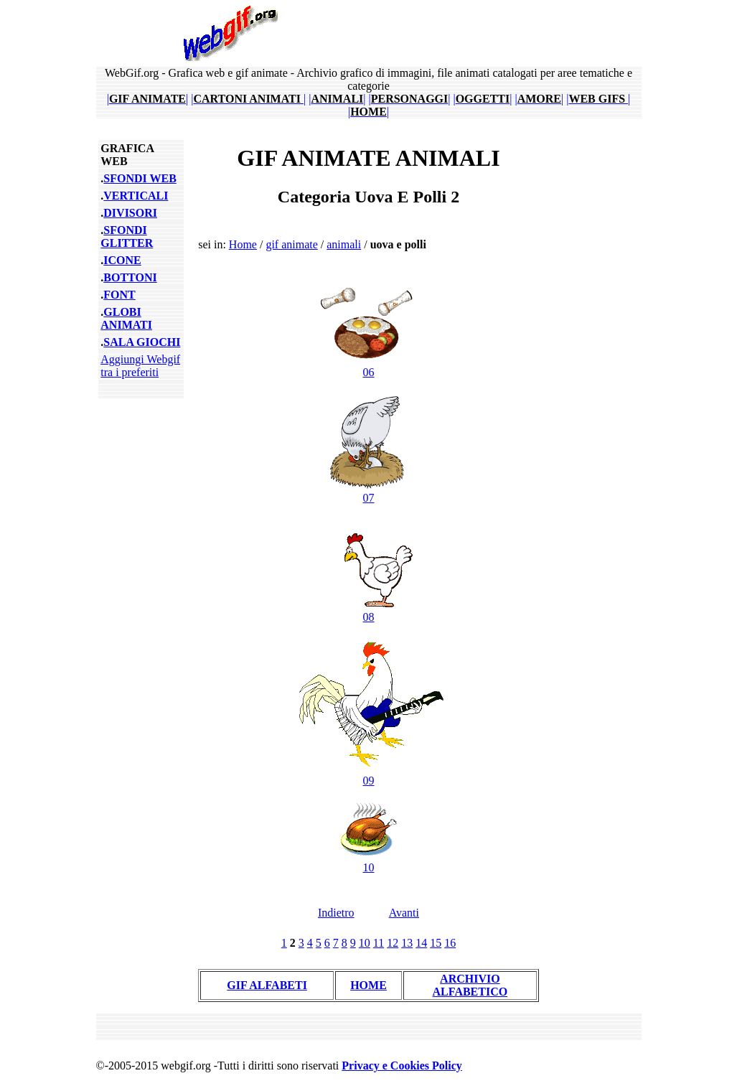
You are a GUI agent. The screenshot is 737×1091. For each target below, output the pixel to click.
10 (368, 861)
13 (407, 943)
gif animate (291, 244)
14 (421, 943)
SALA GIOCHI (141, 342)
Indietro (336, 913)
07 (368, 491)
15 (435, 943)
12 (392, 943)
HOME (368, 985)
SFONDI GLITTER (126, 236)
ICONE (122, 260)
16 (450, 943)
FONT (119, 295)
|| (148, 99)
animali (344, 244)
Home (243, 244)
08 (368, 610)
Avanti (404, 913)
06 (368, 365)
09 (368, 774)
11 (378, 943)
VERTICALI (135, 195)
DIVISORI (130, 213)
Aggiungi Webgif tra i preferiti (140, 365)
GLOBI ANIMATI (126, 318)
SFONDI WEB (140, 178)
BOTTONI (129, 277)
